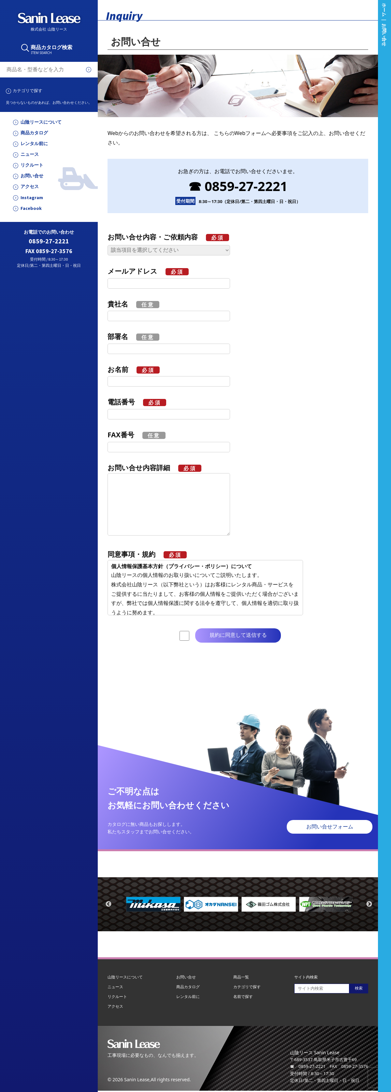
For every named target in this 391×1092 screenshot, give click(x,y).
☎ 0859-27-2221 (238, 186)
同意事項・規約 (147, 554)
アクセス (30, 187)
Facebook (31, 208)
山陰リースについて (41, 122)
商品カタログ (34, 133)
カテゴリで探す (27, 90)
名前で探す (243, 996)
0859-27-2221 (49, 241)
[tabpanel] (153, 904)
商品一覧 (241, 977)
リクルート (32, 165)
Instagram (32, 198)
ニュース (30, 154)
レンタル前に (34, 144)
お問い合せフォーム (329, 826)
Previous (108, 904)
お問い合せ (32, 176)
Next (369, 904)
